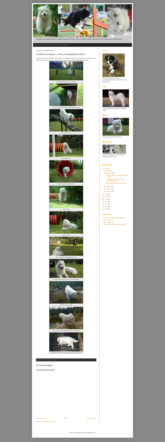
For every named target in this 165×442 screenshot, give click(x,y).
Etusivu (37, 45)
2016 (106, 168)
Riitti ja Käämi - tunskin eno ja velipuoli (115, 224)
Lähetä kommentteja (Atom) (47, 421)
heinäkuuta (109, 173)
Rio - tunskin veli (108, 222)
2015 (106, 194)
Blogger (93, 432)
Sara (57, 45)
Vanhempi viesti (91, 418)
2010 (106, 206)
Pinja (51, 45)
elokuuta (108, 171)
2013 (106, 199)
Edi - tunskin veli (108, 220)
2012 (106, 202)
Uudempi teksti (41, 418)
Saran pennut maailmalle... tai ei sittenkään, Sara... (115, 180)
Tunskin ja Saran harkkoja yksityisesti (114, 218)
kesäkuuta (109, 186)
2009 (106, 209)
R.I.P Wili (65, 45)
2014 (106, 197)
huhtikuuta (109, 191)
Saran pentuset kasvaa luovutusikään (116, 183)
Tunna (44, 45)
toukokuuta (109, 189)
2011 (106, 204)
